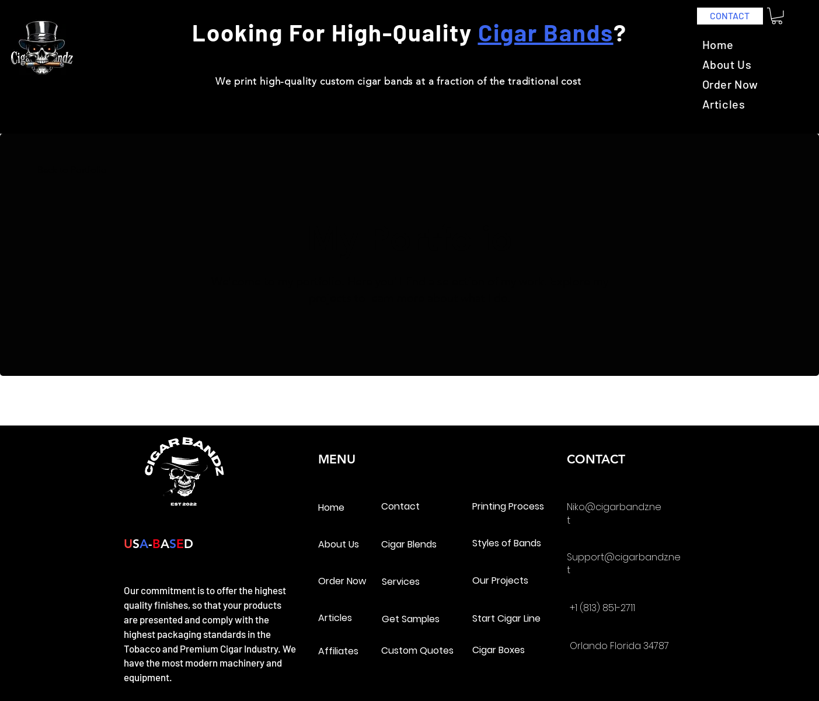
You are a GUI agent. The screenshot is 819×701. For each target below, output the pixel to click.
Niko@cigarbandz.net (614, 513)
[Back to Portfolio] (65, 169)
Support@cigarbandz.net (624, 563)
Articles (335, 618)
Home (331, 507)
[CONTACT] (730, 16)
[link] (777, 16)
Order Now (341, 581)
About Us (338, 544)
